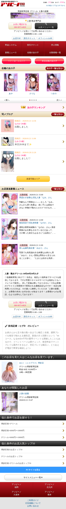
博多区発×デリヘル (9, 424)
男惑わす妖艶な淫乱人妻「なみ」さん (35, 197)
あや (10, 84)
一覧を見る (57, 114)
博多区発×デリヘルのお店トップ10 (16, 463)
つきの (53, 84)
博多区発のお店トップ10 (11, 449)
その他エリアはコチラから (55, 5)
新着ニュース (11, 52)
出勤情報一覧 (55, 52)
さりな (32, 84)
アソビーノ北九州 (49, 485)
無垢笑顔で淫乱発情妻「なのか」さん (35, 223)
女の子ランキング (33, 107)
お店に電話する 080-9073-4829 (20, 25)
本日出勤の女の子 (49, 61)
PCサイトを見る (33, 470)
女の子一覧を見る (54, 68)
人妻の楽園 (24, 393)
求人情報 (55, 45)
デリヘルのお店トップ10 (11, 456)
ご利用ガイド (33, 500)
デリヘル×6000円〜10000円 (12, 437)
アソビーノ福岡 (16, 485)
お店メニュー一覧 (46, 25)
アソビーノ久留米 (16, 493)
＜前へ (6, 100)
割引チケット (29, 38)
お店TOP (17, 38)
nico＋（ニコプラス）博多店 (31, 363)
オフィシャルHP (45, 38)
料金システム (11, 45)
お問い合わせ (33, 506)
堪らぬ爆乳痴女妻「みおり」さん (33, 248)
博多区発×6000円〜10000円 (12, 430)
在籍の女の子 (33, 52)
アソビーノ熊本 (49, 493)
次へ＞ (59, 100)
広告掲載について (33, 503)
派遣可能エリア (33, 179)
